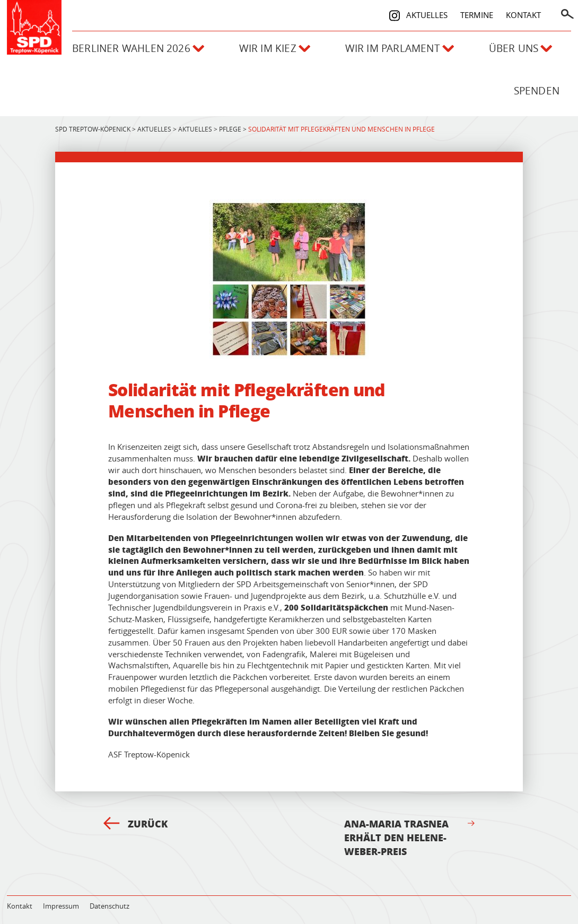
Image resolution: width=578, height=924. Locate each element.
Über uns (521, 48)
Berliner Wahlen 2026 (138, 48)
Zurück (135, 824)
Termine (476, 15)
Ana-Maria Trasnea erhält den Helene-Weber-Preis (409, 837)
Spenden (536, 91)
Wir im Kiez (275, 48)
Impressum (61, 906)
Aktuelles (427, 15)
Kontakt (523, 15)
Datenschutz (109, 906)
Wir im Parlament (399, 48)
